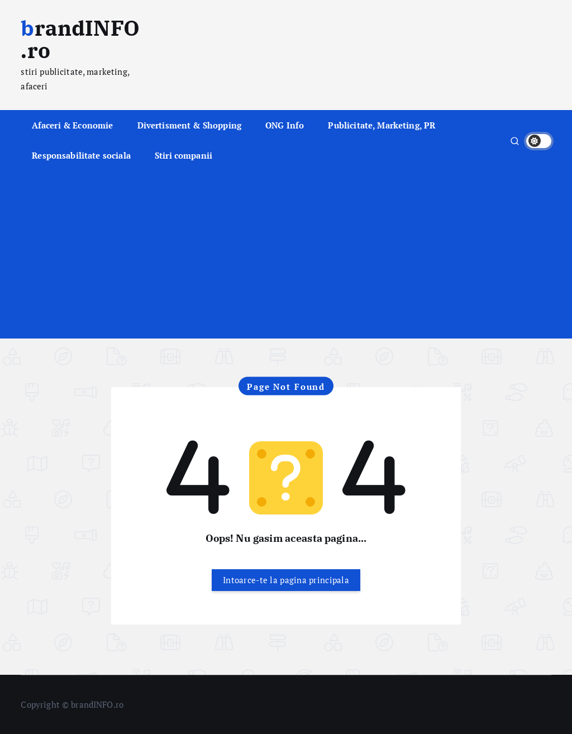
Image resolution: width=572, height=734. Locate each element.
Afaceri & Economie (72, 125)
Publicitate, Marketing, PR (381, 125)
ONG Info (284, 125)
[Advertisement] (286, 255)
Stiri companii (183, 155)
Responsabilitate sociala (81, 155)
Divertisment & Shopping (189, 125)
